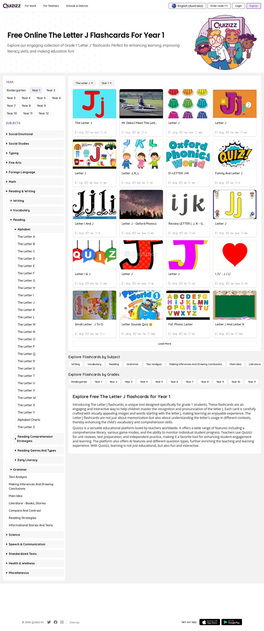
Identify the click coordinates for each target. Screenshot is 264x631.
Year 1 (36, 90)
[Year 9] (220, 382)
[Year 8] (205, 382)
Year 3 (11, 98)
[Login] (238, 6)
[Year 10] (235, 382)
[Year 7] (189, 382)
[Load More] (165, 344)
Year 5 (41, 98)
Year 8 (26, 105)
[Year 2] (113, 382)
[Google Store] (231, 622)
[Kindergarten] (79, 382)
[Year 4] (144, 382)
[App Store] (209, 622)
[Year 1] (106, 83)
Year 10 (12, 113)
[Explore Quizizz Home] (12, 5)
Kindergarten (16, 90)
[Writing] (75, 364)
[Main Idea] (235, 364)
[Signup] (253, 6)
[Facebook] (55, 622)
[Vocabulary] (94, 364)
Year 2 (50, 90)
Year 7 (11, 105)
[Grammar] (133, 364)
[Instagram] (62, 622)
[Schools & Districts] (77, 6)
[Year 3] (128, 382)
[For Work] (30, 6)
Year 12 (44, 113)
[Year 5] (159, 382)
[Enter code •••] (219, 6)
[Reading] (114, 364)
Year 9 (41, 105)
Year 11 (27, 113)
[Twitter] (49, 622)
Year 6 (56, 98)
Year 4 (26, 98)
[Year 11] (252, 382)
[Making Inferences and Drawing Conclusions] (195, 364)
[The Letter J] (84, 83)
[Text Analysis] (154, 364)
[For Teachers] (51, 6)
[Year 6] (174, 382)
